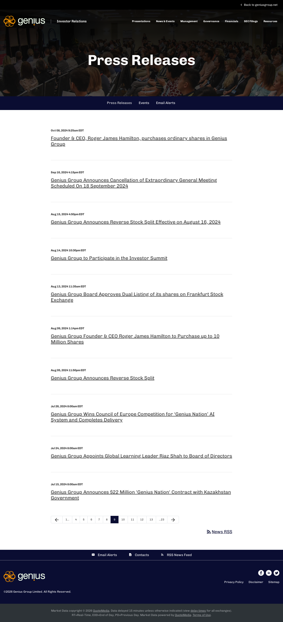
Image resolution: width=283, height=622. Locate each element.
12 (142, 519)
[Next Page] (173, 519)
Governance (211, 21)
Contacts (142, 555)
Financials (231, 21)
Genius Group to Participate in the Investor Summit (109, 258)
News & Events (165, 21)
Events (144, 103)
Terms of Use (202, 615)
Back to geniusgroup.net (258, 4)
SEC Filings (251, 21)
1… (67, 519)
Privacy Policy (234, 582)
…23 (161, 519)
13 (151, 519)
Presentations (141, 21)
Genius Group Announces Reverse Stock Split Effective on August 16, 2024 (136, 222)
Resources (270, 21)
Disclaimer (256, 582)
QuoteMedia (101, 610)
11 (132, 519)
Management (188, 21)
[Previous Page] (57, 519)
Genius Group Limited (27, 591)
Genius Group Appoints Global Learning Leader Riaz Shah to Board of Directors (141, 456)
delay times (198, 610)
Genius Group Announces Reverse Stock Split (102, 378)
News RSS (219, 531)
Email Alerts (165, 103)
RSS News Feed (179, 555)
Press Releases (119, 103)
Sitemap (273, 582)
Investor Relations (72, 21)
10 (123, 519)
